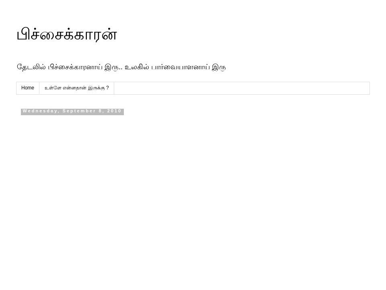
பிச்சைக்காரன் (66, 34)
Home (27, 88)
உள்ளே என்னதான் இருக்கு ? (77, 88)
